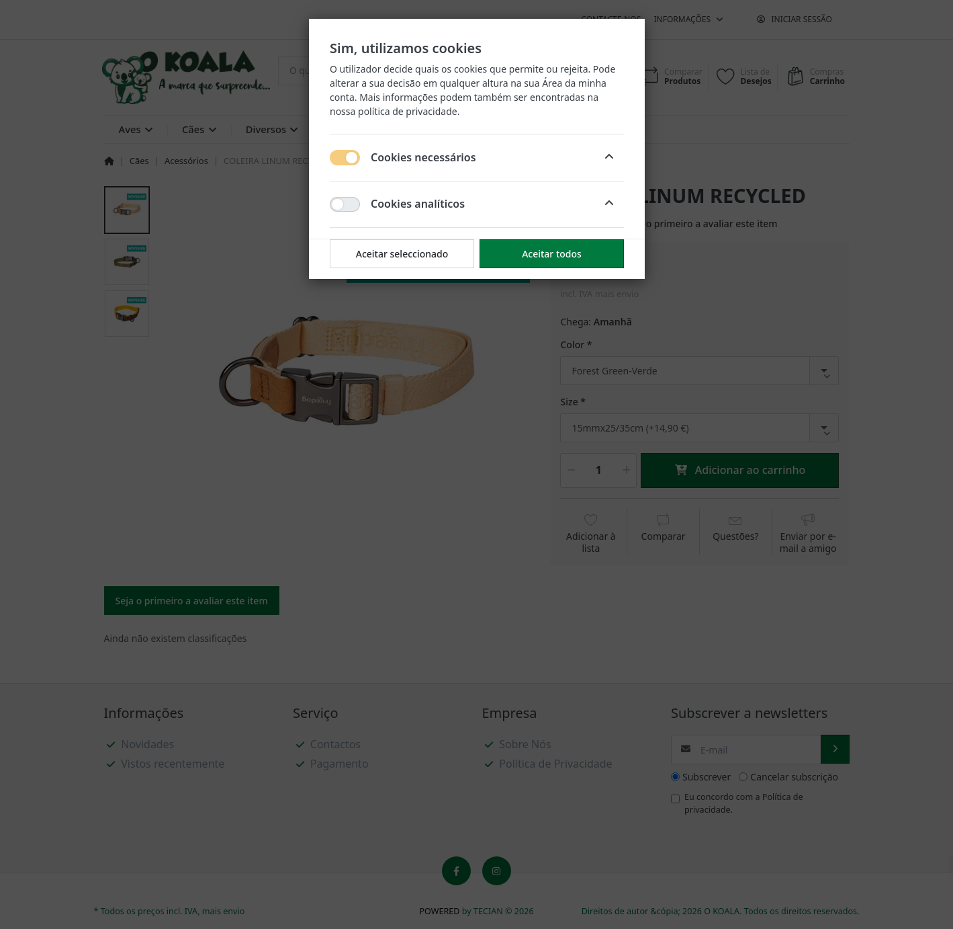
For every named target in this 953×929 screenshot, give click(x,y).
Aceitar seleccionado (401, 253)
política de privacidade (407, 111)
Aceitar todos (552, 253)
